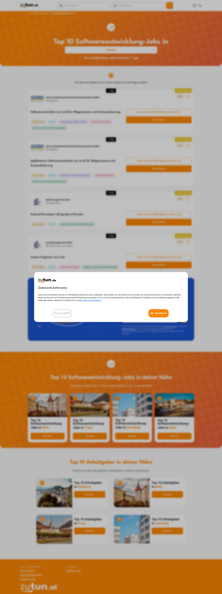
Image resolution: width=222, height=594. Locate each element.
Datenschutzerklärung (92, 300)
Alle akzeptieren (158, 313)
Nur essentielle (62, 313)
